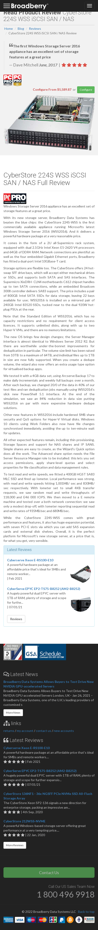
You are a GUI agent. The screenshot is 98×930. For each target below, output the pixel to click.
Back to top (86, 912)
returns (8, 731)
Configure (86, 89)
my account (25, 731)
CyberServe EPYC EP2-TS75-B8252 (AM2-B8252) (43, 589)
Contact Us (49, 872)
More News (13, 712)
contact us (43, 731)
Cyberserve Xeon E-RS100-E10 (30, 560)
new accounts (64, 731)
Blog (21, 28)
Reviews (35, 28)
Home (8, 28)
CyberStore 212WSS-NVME (24, 821)
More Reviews (15, 845)
